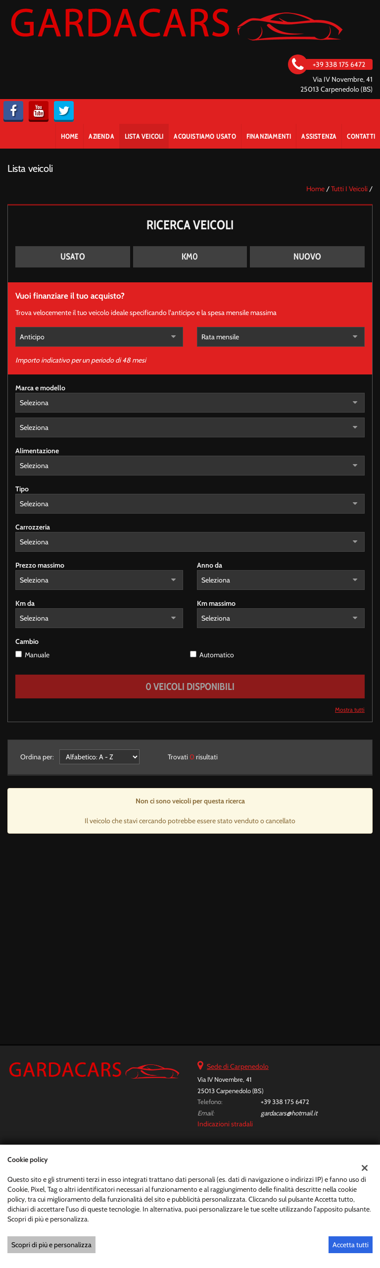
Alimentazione (37, 450)
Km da (25, 603)
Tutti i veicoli (349, 188)
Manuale (37, 654)
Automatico (217, 654)
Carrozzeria (32, 527)
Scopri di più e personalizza (51, 1244)
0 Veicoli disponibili (190, 686)
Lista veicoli (144, 136)
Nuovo (307, 256)
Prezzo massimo (39, 565)
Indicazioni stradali (225, 1123)
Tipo (22, 488)
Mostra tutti (350, 709)
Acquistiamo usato (205, 136)
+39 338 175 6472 (285, 1102)
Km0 (190, 256)
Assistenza (318, 136)
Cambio (27, 641)
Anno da (209, 565)
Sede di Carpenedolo (238, 1066)
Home (70, 136)
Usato (72, 256)
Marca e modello (40, 387)
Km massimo (216, 603)
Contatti (361, 136)
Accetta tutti (350, 1244)
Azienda (101, 136)
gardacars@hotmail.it (289, 1113)
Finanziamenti (268, 136)
